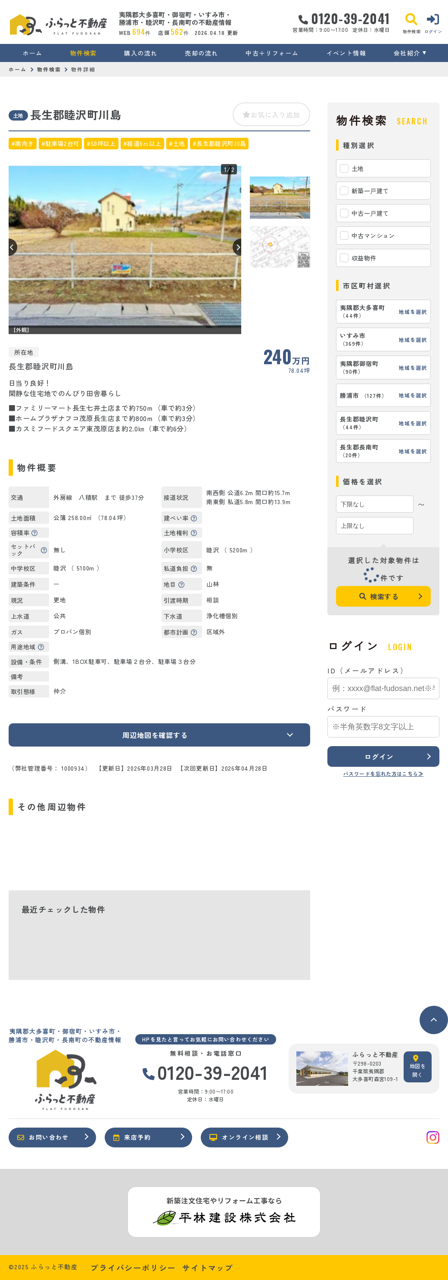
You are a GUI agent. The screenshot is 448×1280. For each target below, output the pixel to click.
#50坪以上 (101, 143)
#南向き (22, 143)
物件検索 (83, 53)
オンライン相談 (238, 1137)
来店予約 (132, 1137)
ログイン (378, 756)
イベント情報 (346, 53)
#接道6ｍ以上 (142, 143)
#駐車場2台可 (60, 143)
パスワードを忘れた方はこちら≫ (383, 773)
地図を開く (418, 1066)
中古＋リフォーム (272, 53)
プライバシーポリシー (133, 1267)
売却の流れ (201, 53)
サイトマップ (207, 1267)
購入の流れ (140, 53)
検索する (379, 596)
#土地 (177, 143)
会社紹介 (407, 53)
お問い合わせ (43, 1137)
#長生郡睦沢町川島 (219, 143)
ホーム (33, 53)
